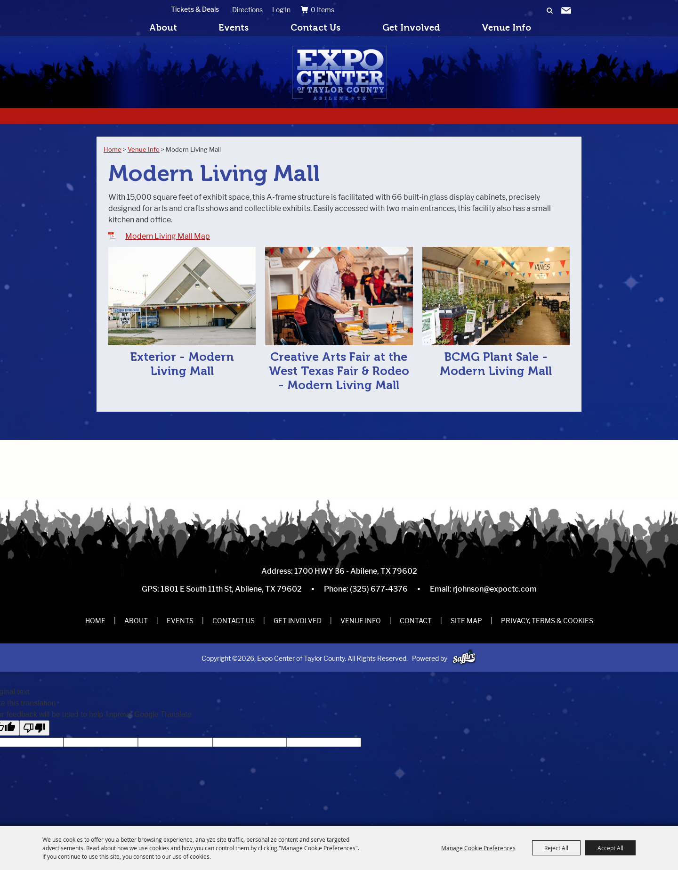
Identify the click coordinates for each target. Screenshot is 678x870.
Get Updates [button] (565, 11)
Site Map (466, 621)
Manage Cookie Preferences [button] (478, 848)
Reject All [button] (556, 848)
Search (549, 11)
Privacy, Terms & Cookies (547, 621)
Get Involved (411, 27)
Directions (247, 10)
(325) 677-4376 (379, 589)
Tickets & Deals (195, 9)
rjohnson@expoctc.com (495, 589)
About (163, 27)
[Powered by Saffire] (464, 658)
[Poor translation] (34, 728)
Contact (416, 621)
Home (112, 149)
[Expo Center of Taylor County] (339, 73)
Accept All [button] (610, 848)
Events (233, 27)
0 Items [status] (322, 10)
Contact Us (315, 27)
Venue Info (506, 27)
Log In (281, 10)
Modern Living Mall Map (167, 236)
